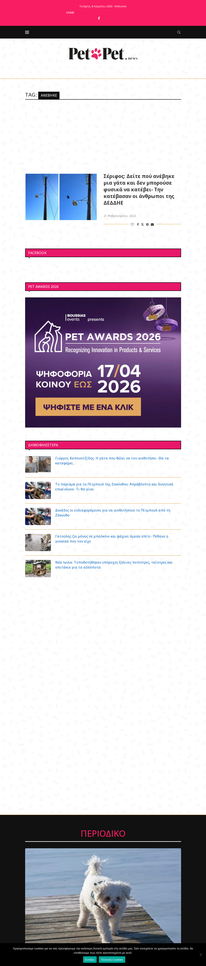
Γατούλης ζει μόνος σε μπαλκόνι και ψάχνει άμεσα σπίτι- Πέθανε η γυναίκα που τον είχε (111, 538)
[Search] (179, 32)
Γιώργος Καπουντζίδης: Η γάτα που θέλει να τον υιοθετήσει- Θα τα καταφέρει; (112, 460)
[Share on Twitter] (142, 224)
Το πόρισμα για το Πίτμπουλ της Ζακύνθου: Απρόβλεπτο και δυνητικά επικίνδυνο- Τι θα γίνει (114, 486)
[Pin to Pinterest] (147, 224)
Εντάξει (90, 959)
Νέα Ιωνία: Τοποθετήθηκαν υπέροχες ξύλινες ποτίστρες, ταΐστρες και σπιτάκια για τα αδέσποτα (114, 564)
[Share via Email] (152, 224)
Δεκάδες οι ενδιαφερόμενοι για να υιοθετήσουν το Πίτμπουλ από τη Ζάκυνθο (113, 512)
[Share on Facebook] (138, 224)
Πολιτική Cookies (112, 959)
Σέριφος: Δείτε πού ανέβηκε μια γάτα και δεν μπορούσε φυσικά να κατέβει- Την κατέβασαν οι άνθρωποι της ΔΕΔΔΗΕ (139, 189)
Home (70, 12)
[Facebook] (99, 18)
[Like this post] (132, 224)
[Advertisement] (103, 136)
